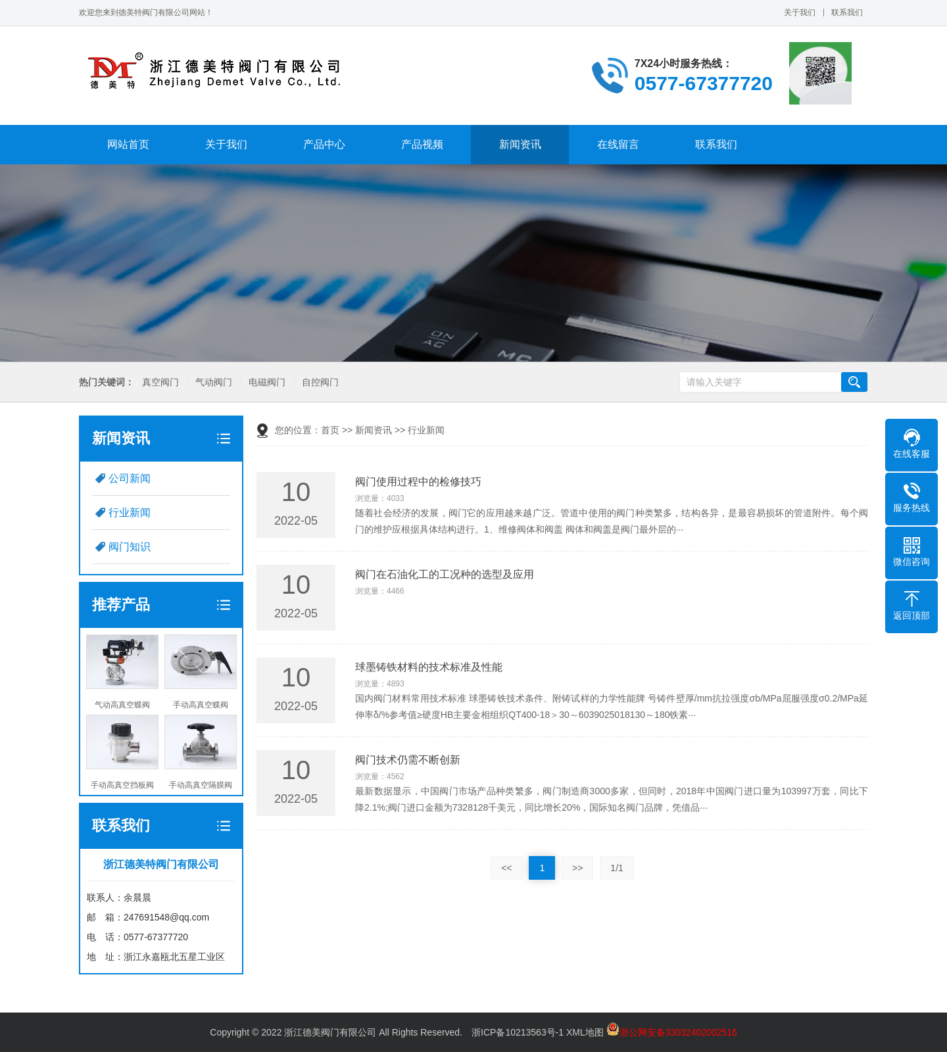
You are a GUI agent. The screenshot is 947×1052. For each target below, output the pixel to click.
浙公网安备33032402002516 (671, 1032)
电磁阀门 (266, 382)
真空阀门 (159, 382)
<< (506, 868)
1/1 (616, 868)
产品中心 (324, 144)
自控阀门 (319, 382)
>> (577, 868)
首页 (330, 430)
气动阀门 (213, 382)
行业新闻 (130, 512)
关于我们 (799, 12)
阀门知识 (130, 546)
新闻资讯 (520, 144)
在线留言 (618, 144)
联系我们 (847, 12)
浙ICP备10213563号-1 (518, 1032)
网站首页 (128, 144)
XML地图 (585, 1032)
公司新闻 (130, 478)
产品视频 (422, 144)
